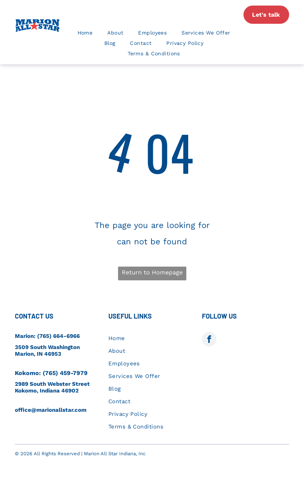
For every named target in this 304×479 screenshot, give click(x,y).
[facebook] (209, 340)
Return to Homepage (152, 272)
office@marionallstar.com (50, 410)
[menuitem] (85, 32)
